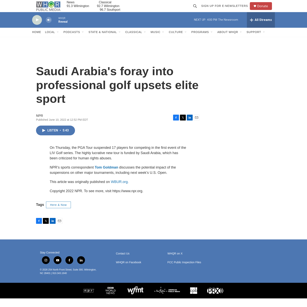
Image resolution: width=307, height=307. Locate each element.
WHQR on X (174, 262)
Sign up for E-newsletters (226, 10)
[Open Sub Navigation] (58, 40)
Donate (265, 10)
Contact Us (122, 262)
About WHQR (227, 40)
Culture (176, 40)
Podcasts (71, 40)
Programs (200, 40)
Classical (133, 40)
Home (36, 40)
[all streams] (261, 28)
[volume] (48, 28)
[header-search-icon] (196, 10)
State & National (102, 40)
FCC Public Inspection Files (184, 271)
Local (50, 40)
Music (155, 40)
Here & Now (58, 213)
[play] (37, 28)
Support (254, 40)
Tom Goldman (106, 176)
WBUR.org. (120, 190)
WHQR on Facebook (128, 271)
